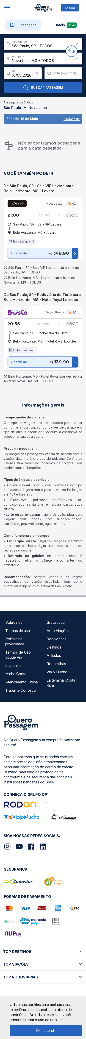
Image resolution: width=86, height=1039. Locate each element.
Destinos (54, 647)
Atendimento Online (21, 682)
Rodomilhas (56, 663)
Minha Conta (15, 673)
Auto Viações (58, 630)
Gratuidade (56, 622)
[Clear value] (37, 73)
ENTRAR (70, 7)
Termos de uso (17, 630)
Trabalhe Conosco (20, 690)
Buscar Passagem (43, 87)
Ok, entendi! (45, 1030)
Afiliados (54, 655)
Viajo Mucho (57, 672)
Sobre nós (13, 622)
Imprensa (13, 665)
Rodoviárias (56, 639)
